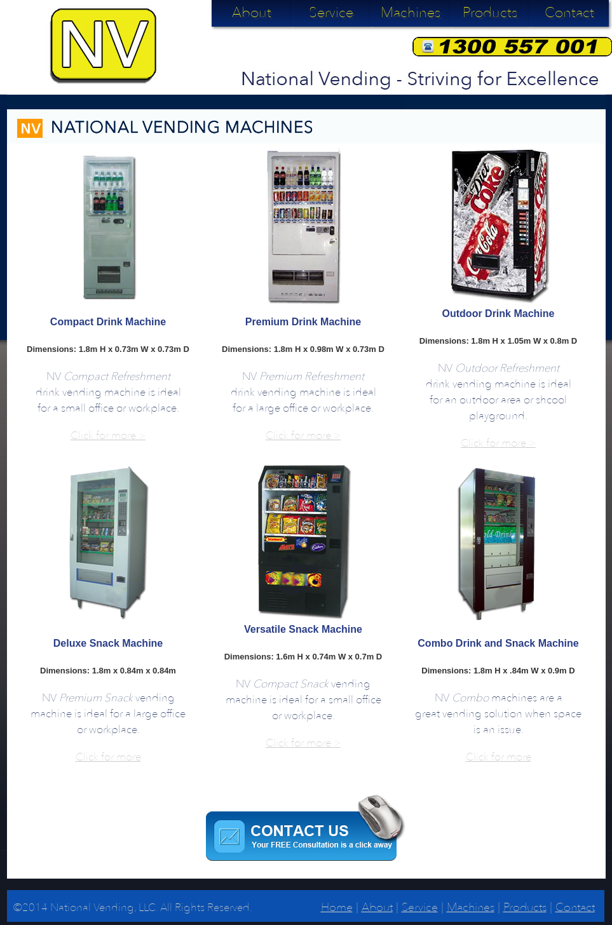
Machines (410, 12)
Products (490, 12)
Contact (569, 12)
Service (331, 12)
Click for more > (108, 435)
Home (337, 907)
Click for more (108, 757)
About (251, 12)
